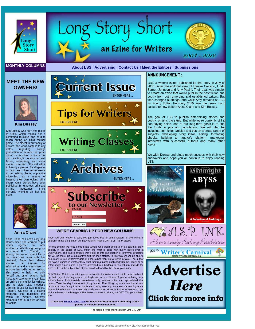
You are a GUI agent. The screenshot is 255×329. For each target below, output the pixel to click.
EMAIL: (77, 209)
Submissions (186, 67)
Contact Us (129, 67)
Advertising (104, 67)
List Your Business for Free (145, 325)
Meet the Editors (156, 67)
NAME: (77, 216)
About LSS (81, 67)
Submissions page (75, 301)
